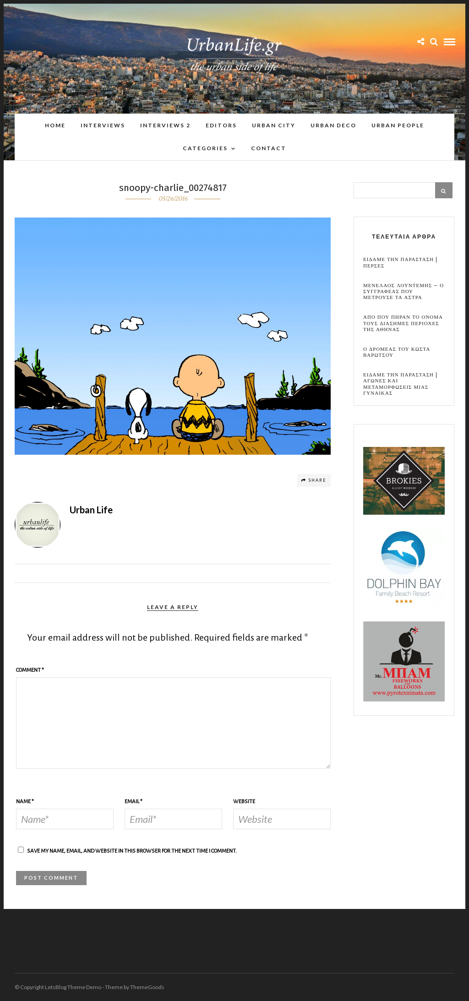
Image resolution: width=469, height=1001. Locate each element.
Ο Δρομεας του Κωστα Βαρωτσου (396, 352)
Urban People (397, 125)
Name (25, 802)
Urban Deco (333, 125)
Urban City (273, 125)
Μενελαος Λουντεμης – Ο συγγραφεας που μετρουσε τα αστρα (403, 292)
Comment (30, 670)
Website (244, 802)
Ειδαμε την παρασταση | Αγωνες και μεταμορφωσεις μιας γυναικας (400, 384)
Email (133, 802)
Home (55, 125)
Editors (221, 125)
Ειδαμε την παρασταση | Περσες (400, 262)
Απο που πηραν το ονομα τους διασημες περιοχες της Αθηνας (403, 323)
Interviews (103, 125)
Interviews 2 (165, 125)
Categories (205, 148)
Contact (268, 148)
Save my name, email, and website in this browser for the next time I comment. (132, 851)
